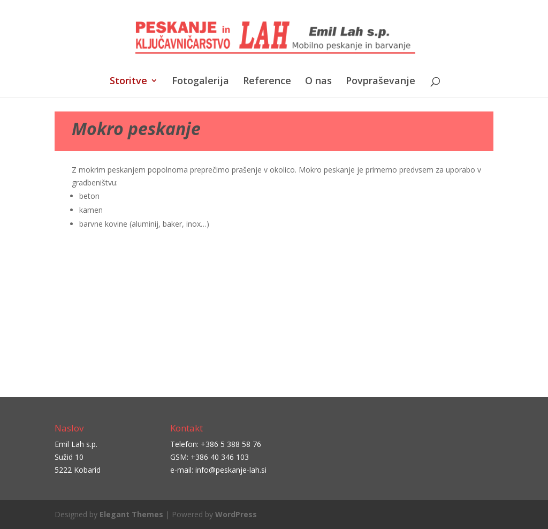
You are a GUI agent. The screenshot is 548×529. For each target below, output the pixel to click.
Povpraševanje (380, 82)
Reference (267, 82)
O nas (318, 82)
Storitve (128, 82)
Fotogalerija (200, 82)
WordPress (236, 514)
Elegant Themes (131, 514)
